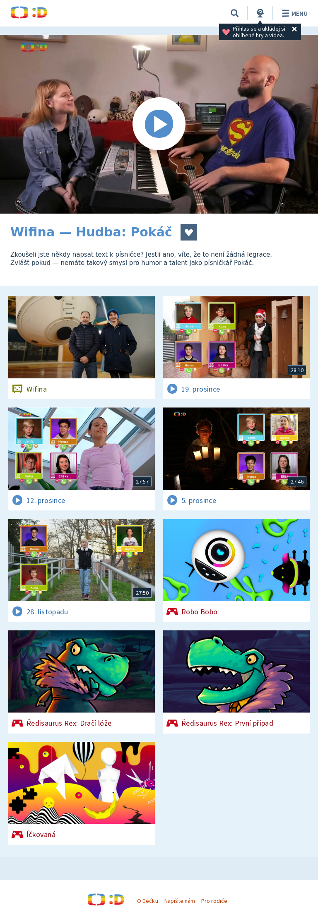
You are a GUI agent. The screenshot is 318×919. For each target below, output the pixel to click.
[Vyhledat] (234, 13)
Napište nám (179, 901)
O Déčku (147, 901)
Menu (293, 13)
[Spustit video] (159, 124)
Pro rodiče (214, 901)
